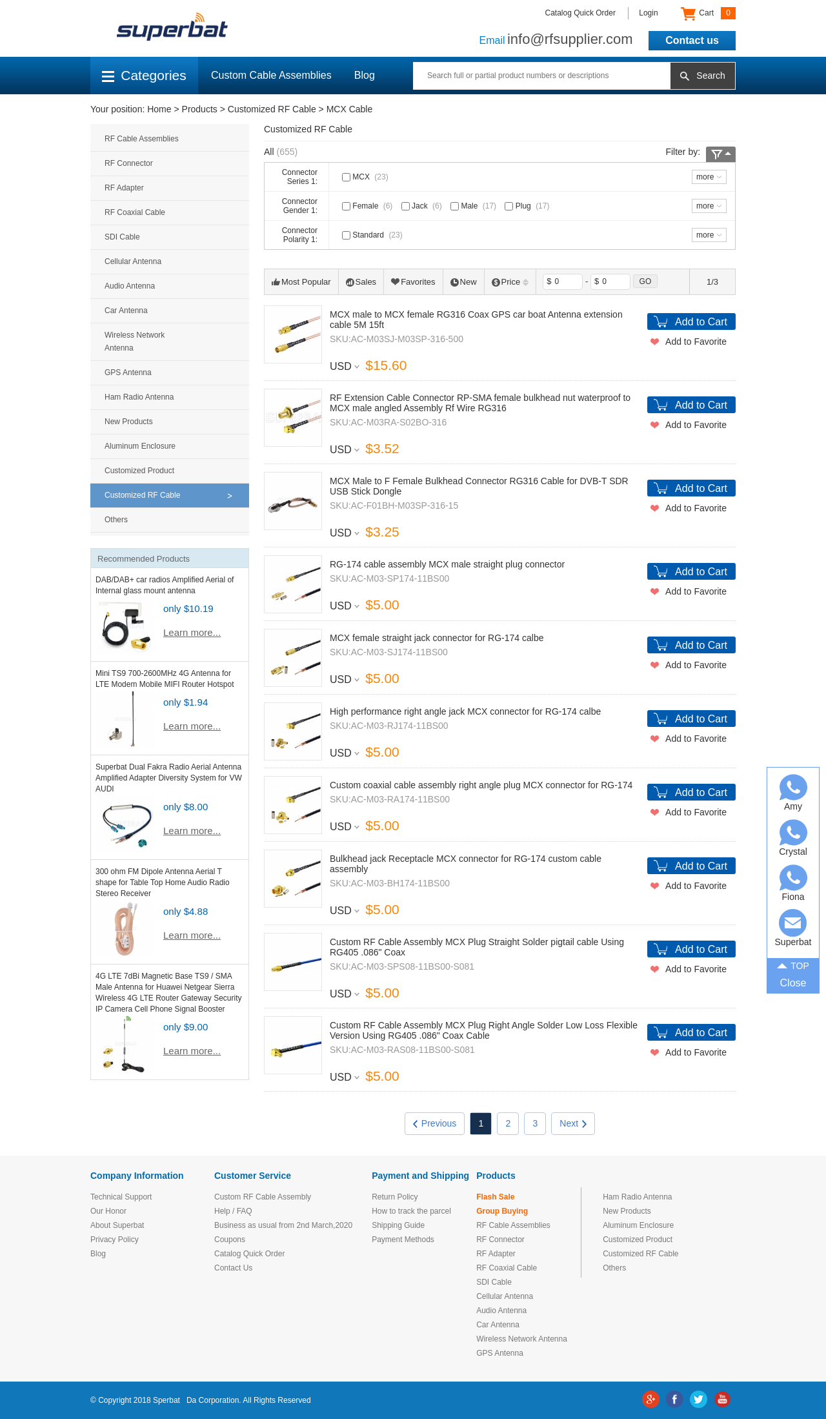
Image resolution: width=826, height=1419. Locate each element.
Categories (144, 75)
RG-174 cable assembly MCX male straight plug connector (447, 564)
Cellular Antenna (133, 261)
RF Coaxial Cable (135, 212)
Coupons (229, 1239)
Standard (373, 235)
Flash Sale (495, 1196)
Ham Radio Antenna (139, 397)
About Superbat (117, 1225)
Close (793, 982)
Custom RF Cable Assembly (262, 1196)
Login (648, 12)
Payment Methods (403, 1239)
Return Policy (395, 1196)
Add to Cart (701, 321)
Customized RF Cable (272, 109)
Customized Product (139, 470)
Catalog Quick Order (580, 12)
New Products (129, 421)
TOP (793, 964)
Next (573, 1123)
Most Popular (301, 282)
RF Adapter (124, 187)
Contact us (692, 40)
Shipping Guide (398, 1225)
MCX (366, 176)
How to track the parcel (411, 1211)
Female (368, 205)
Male (474, 205)
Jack (423, 205)
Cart (708, 13)
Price (510, 282)
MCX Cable (350, 109)
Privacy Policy (114, 1239)
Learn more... (192, 632)
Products (199, 109)
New (463, 282)
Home (159, 109)
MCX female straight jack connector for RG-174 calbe (436, 638)
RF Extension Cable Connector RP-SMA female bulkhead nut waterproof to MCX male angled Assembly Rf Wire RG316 (480, 403)
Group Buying (502, 1211)
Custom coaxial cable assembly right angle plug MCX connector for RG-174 (481, 785)
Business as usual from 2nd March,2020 (283, 1225)
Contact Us (233, 1267)
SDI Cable (122, 236)
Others (116, 519)
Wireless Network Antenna (135, 341)
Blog (364, 75)
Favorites (413, 282)
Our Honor (108, 1211)
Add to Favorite (696, 341)
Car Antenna (126, 310)
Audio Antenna (130, 286)
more (705, 176)
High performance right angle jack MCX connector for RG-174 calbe (465, 711)
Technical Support (121, 1196)
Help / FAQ (233, 1211)
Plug (528, 205)
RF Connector (129, 163)
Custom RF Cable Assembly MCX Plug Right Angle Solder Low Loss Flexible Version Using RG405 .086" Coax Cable (484, 1030)
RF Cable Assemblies (142, 138)
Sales (361, 282)
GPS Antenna (128, 372)
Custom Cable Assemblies (271, 75)
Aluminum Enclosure (140, 446)
